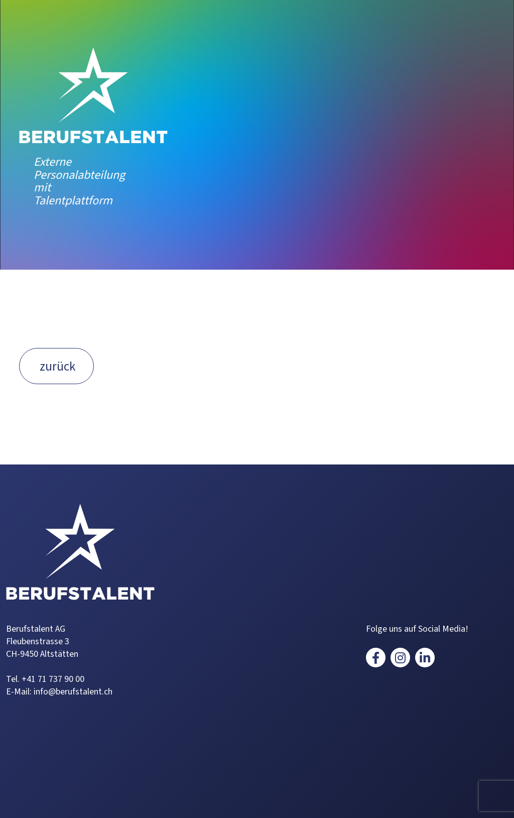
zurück (57, 367)
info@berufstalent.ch (73, 691)
